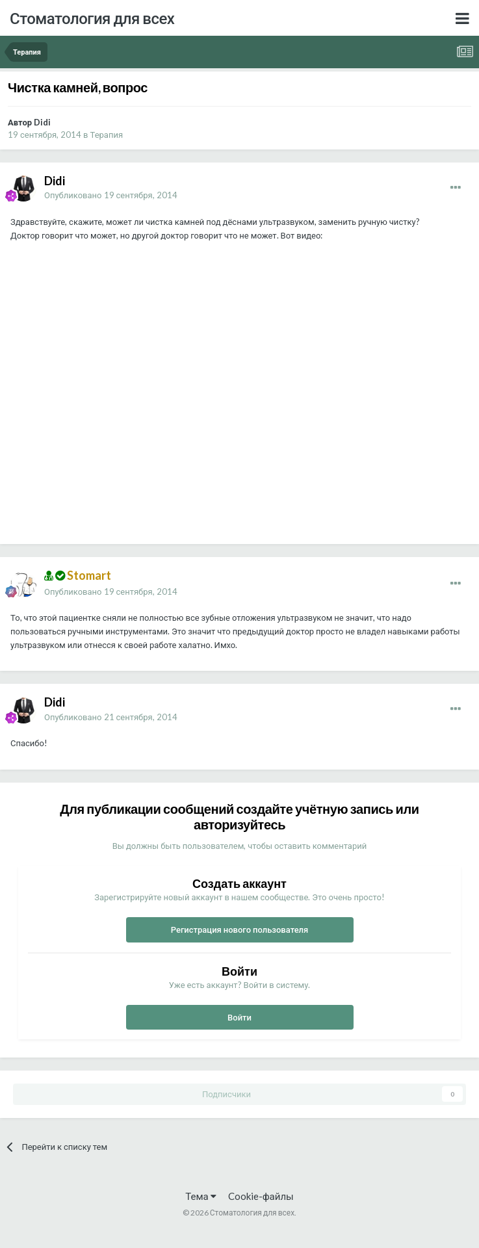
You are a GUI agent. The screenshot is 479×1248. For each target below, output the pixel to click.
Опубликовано (110, 195)
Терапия (106, 134)
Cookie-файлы (261, 1196)
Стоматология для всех (92, 17)
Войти (239, 1017)
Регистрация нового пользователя (240, 929)
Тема (200, 1196)
